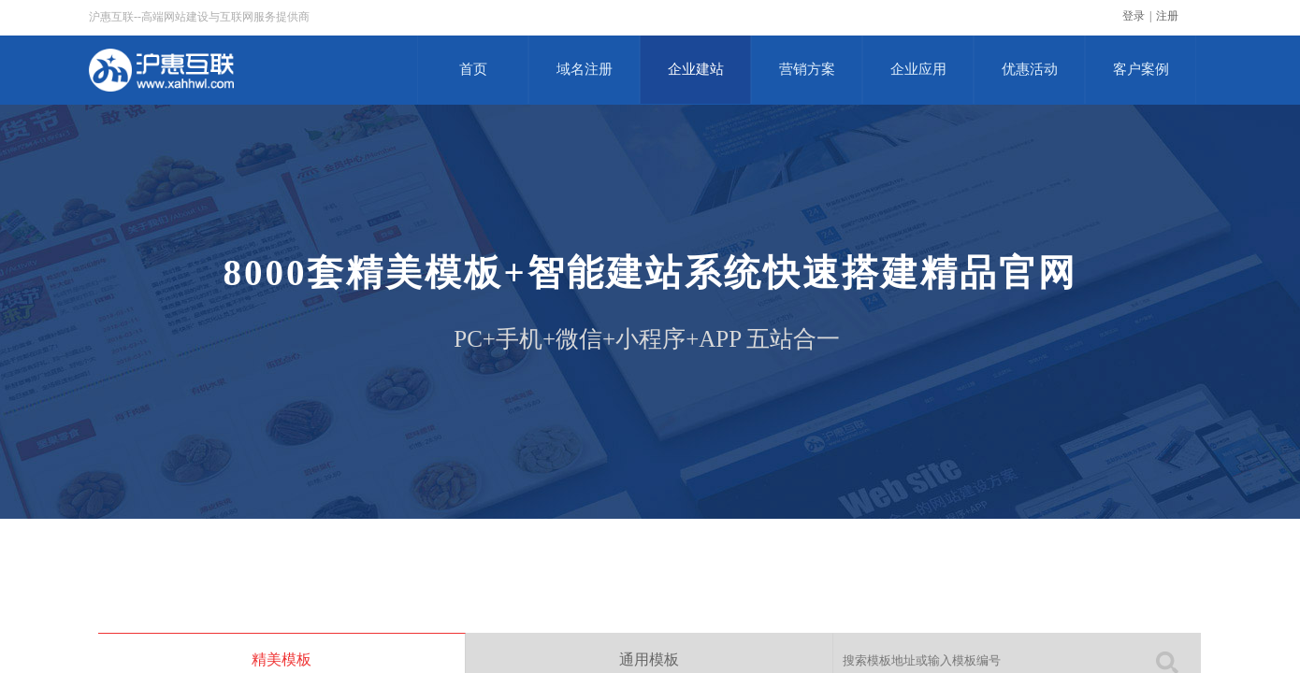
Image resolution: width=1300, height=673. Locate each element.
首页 (473, 69)
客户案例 (1141, 69)
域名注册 (584, 69)
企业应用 (918, 69)
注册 (1167, 15)
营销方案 (807, 69)
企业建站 (696, 69)
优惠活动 (1030, 69)
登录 (1133, 15)
